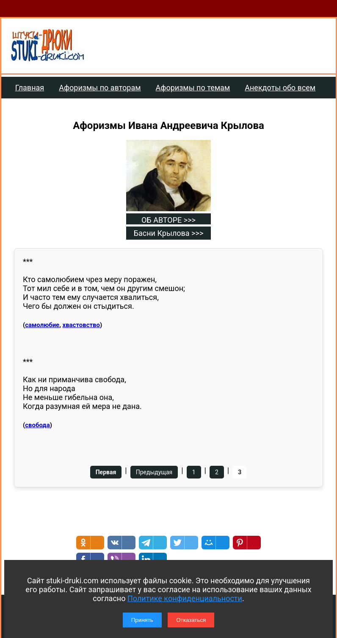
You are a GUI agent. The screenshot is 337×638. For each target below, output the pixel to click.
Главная (29, 87)
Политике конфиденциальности (184, 598)
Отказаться (191, 620)
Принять (142, 620)
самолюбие (42, 325)
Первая (106, 472)
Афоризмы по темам (193, 87)
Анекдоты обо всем (280, 87)
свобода (37, 425)
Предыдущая (154, 472)
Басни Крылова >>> (169, 233)
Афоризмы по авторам (100, 87)
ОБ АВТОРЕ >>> (168, 219)
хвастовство (81, 325)
